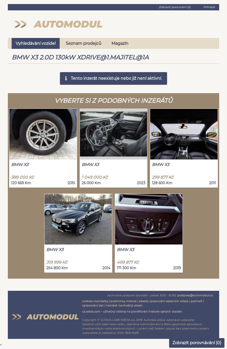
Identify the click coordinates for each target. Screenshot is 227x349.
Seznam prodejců (83, 43)
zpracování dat (93, 305)
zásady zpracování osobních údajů (163, 301)
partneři (196, 301)
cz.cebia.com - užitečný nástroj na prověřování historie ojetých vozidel (132, 311)
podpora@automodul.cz (195, 295)
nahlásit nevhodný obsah (124, 305)
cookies (87, 301)
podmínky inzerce (123, 301)
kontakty (101, 301)
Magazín (119, 43)
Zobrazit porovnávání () (196, 342)
